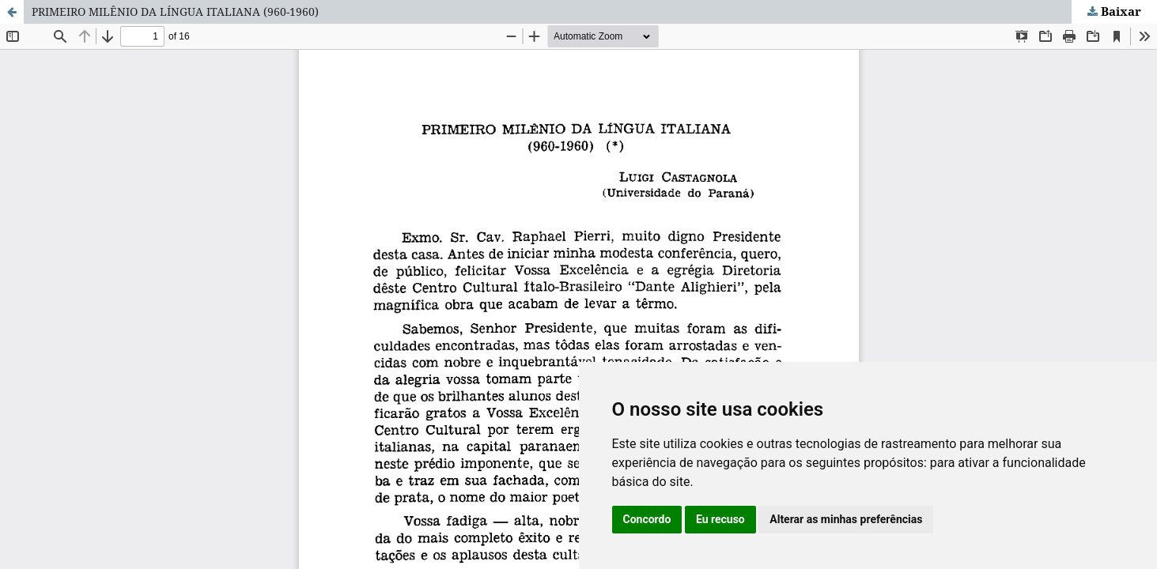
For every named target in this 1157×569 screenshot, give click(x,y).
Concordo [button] (647, 519)
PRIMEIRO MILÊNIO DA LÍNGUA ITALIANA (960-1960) (175, 11)
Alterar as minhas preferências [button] (845, 519)
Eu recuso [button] (720, 519)
